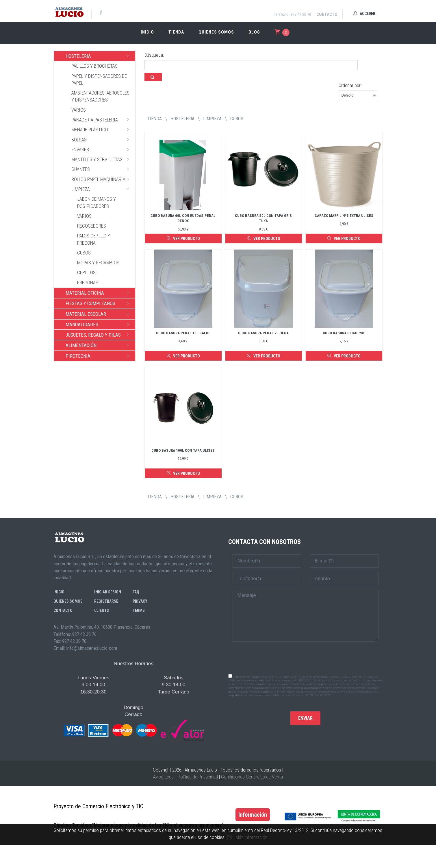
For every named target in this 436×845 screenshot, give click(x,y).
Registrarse (106, 601)
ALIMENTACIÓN (99, 345)
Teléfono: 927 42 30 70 (292, 14)
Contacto (326, 14)
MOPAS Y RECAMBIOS (98, 262)
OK (229, 837)
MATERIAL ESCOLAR (99, 313)
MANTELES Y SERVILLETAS (101, 159)
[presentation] (305, 657)
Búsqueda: (154, 55)
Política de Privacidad (198, 777)
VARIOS (78, 110)
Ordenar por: (350, 85)
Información (252, 814)
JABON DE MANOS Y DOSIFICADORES (96, 202)
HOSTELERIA (99, 55)
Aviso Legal (164, 777)
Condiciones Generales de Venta (252, 777)
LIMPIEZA (101, 188)
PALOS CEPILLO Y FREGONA (93, 239)
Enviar (305, 718)
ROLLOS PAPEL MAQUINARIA (101, 179)
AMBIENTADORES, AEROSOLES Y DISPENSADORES (100, 96)
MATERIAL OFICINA (99, 292)
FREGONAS (87, 282)
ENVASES (101, 149)
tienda (154, 118)
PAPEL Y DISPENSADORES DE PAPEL (99, 79)
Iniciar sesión (107, 592)
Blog (254, 32)
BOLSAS (101, 139)
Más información (251, 837)
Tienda (176, 32)
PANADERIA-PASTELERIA (101, 119)
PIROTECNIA (99, 355)
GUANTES (101, 168)
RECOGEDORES (91, 226)
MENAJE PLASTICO (101, 129)
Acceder (364, 13)
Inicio (147, 32)
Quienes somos (216, 32)
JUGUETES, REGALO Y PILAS (99, 334)
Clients (101, 610)
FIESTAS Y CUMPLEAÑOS (99, 303)
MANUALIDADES (99, 324)
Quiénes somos (68, 601)
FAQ (136, 592)
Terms (139, 610)
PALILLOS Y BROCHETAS (94, 66)
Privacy (140, 601)
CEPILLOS (86, 272)
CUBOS (84, 253)
